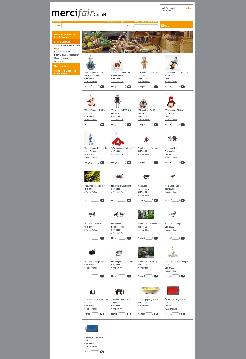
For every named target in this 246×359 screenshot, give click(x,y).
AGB (130, 22)
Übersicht (57, 22)
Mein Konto (166, 11)
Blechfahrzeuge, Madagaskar (66, 55)
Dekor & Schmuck (62, 42)
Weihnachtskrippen (62, 52)
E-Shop (56, 26)
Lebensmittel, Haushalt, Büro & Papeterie (64, 35)
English (122, 22)
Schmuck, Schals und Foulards (67, 45)
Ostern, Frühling (61, 58)
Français (113, 22)
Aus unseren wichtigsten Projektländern (65, 72)
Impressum (139, 22)
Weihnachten (59, 61)
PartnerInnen (152, 22)
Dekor (56, 49)
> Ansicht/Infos (90, 82)
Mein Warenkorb (169, 8)
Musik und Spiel (61, 66)
